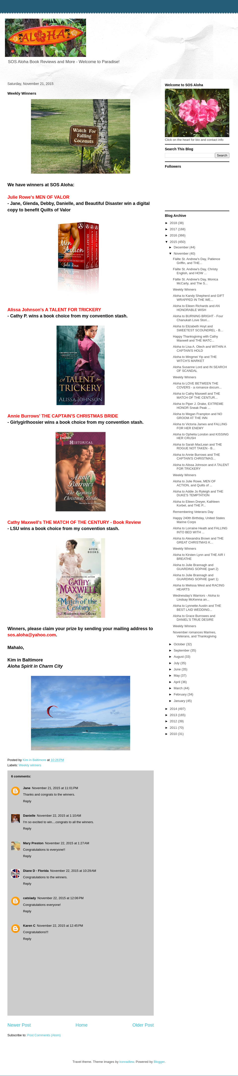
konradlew (126, 1062)
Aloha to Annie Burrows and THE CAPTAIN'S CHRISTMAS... (196, 457)
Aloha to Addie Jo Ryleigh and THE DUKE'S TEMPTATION (198, 493)
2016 (174, 235)
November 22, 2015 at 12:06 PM (60, 898)
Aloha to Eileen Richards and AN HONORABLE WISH (196, 308)
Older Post (143, 1025)
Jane (26, 788)
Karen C (29, 925)
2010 (174, 734)
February (181, 694)
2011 (174, 728)
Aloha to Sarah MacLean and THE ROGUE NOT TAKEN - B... (197, 446)
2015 (174, 242)
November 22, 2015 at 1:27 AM (67, 843)
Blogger (159, 1062)
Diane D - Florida (36, 871)
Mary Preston (33, 843)
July (177, 663)
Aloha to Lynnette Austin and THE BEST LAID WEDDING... (197, 608)
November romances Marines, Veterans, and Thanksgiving (194, 634)
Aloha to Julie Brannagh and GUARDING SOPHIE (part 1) (195, 577)
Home (82, 1025)
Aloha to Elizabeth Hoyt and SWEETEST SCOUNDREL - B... (198, 328)
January (180, 701)
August (179, 656)
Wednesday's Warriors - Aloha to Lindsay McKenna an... (196, 597)
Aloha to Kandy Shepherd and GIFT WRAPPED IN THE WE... (198, 298)
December (182, 247)
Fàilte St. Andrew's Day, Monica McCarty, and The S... (195, 281)
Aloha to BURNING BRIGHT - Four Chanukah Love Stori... (198, 318)
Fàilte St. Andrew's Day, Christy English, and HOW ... (195, 271)
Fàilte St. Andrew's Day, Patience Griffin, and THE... (196, 261)
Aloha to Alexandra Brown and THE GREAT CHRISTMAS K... (198, 540)
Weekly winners (30, 765)
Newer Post (19, 1025)
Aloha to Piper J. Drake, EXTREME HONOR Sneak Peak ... (198, 406)
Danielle (29, 815)
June (178, 669)
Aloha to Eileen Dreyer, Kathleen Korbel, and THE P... (196, 503)
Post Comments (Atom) (44, 1035)
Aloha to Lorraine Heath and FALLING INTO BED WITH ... (200, 530)
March (179, 688)
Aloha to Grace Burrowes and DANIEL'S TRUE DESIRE (194, 618)
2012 (174, 721)
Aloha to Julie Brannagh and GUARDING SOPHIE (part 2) (195, 567)
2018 (174, 223)
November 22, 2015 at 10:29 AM (73, 871)
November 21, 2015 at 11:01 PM (55, 788)
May (177, 675)
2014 (174, 709)
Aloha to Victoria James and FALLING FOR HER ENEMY (200, 426)
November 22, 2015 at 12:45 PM (60, 925)
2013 (174, 715)
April (177, 682)
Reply (27, 801)
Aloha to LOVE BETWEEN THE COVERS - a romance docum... (197, 385)
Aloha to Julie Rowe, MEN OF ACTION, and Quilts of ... (194, 483)
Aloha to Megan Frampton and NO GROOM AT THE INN (197, 416)
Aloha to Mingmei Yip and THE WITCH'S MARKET (195, 359)
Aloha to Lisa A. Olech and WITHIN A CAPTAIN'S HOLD (199, 348)
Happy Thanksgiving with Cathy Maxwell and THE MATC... (195, 338)
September (182, 650)
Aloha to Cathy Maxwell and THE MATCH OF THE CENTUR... (196, 395)
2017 (174, 229)
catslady (29, 898)
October (180, 644)
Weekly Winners (184, 289)
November (182, 253)
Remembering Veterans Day (193, 512)
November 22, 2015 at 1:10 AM (59, 815)
